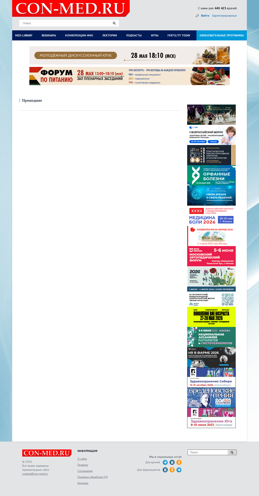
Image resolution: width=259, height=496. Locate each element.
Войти (205, 15)
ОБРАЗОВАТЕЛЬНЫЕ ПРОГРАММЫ (222, 35)
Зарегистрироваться (224, 15)
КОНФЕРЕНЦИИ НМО (79, 35)
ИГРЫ (154, 35)
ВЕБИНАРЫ (49, 35)
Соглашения (85, 471)
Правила (82, 465)
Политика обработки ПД (92, 477)
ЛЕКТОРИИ (109, 35)
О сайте (82, 459)
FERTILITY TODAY (179, 35)
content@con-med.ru (35, 474)
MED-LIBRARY (23, 35)
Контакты (82, 483)
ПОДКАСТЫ (134, 35)
